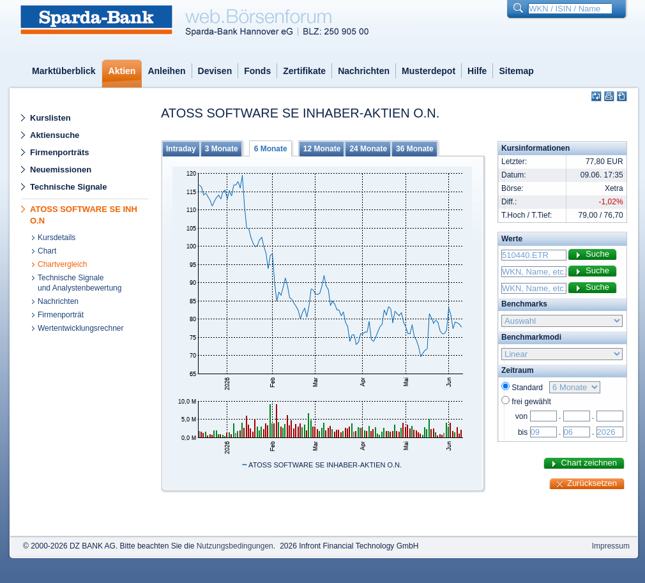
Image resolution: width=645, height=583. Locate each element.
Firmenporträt (61, 314)
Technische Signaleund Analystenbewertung (79, 282)
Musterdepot (428, 71)
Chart (47, 250)
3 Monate (221, 148)
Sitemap (516, 71)
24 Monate (368, 148)
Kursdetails (56, 237)
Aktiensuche (54, 135)
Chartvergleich (62, 264)
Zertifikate (304, 71)
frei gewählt (531, 401)
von (521, 416)
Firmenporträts (59, 152)
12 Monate (322, 148)
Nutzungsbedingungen (235, 545)
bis (522, 432)
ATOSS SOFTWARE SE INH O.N (83, 214)
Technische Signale (68, 187)
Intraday (181, 148)
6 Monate (270, 148)
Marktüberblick (64, 71)
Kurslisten (50, 118)
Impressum (611, 545)
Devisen (215, 71)
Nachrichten (364, 71)
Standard (529, 387)
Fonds (257, 71)
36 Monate (415, 148)
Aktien (122, 71)
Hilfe (477, 71)
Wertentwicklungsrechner (81, 328)
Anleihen (166, 71)
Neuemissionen (60, 169)
